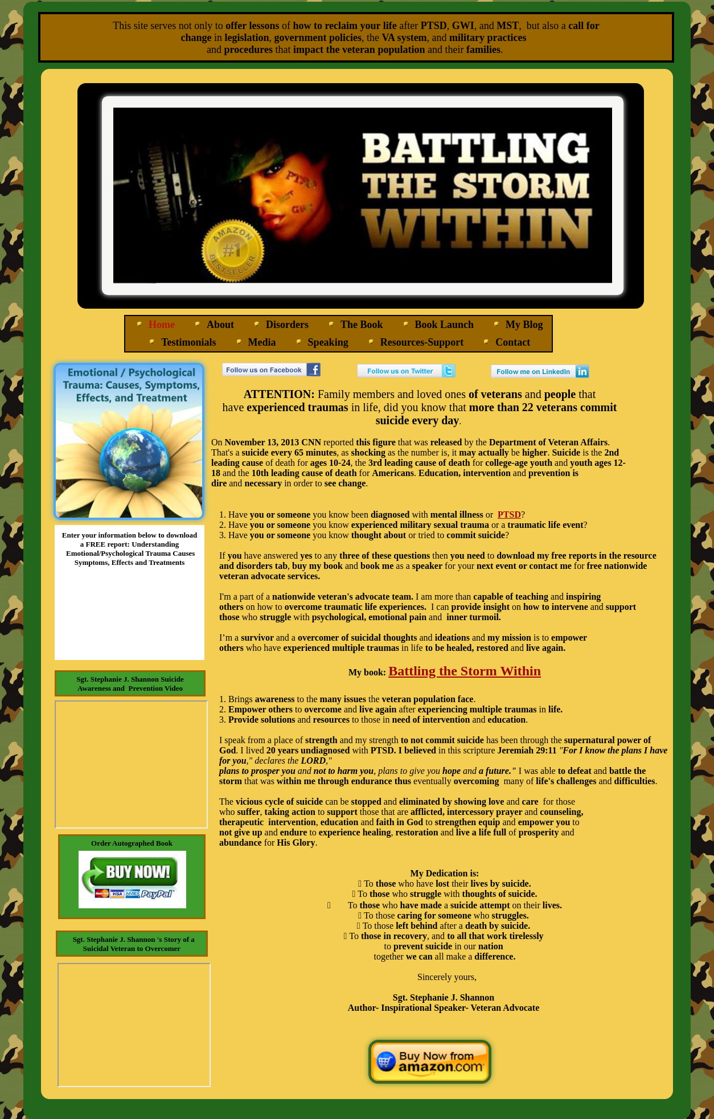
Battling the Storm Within (464, 670)
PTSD (509, 514)
